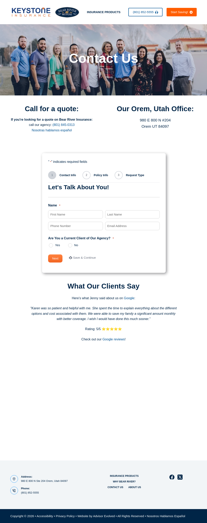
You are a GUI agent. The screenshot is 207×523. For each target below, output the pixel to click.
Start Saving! (181, 12)
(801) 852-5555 (145, 12)
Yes (57, 245)
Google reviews (113, 339)
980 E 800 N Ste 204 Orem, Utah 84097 (44, 480)
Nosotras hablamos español (52, 130)
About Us (134, 487)
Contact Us (115, 487)
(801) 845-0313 (64, 125)
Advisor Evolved (104, 516)
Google (129, 298)
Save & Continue (82, 257)
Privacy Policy (65, 516)
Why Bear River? (124, 481)
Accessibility (45, 516)
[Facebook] (171, 477)
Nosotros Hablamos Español (166, 516)
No (76, 245)
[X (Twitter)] (180, 477)
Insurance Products (103, 12)
